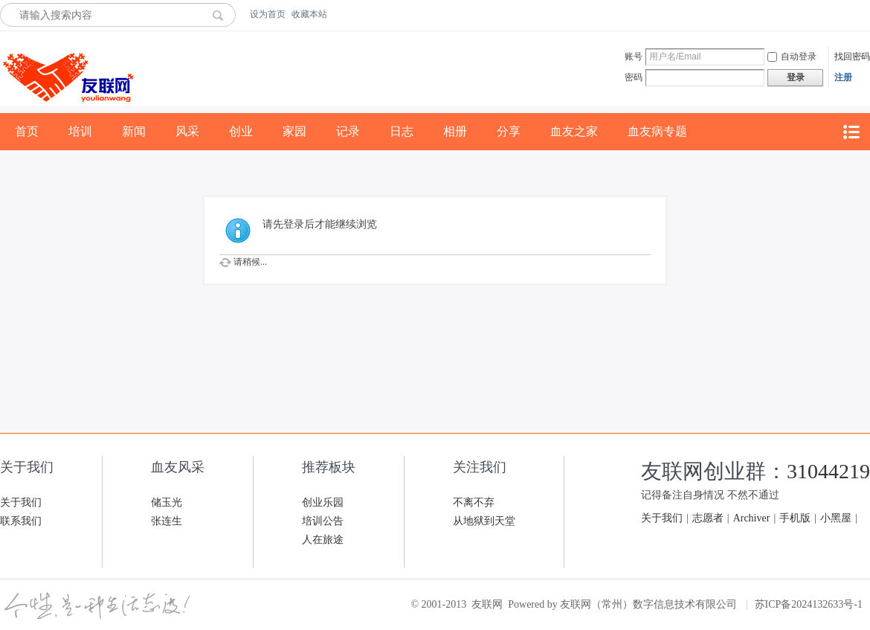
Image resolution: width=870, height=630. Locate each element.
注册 (843, 77)
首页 (27, 131)
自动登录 (791, 56)
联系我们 (21, 521)
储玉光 (166, 502)
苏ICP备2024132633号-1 (809, 604)
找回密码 (852, 56)
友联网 (487, 604)
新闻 (134, 131)
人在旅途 (323, 539)
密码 (633, 77)
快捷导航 (851, 132)
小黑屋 (835, 518)
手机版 (795, 518)
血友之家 (574, 131)
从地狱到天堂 (484, 521)
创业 (241, 131)
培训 (80, 131)
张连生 (166, 521)
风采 (187, 131)
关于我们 (21, 502)
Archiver (751, 518)
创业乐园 (323, 502)
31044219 (828, 471)
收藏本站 (309, 14)
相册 (455, 131)
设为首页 (268, 14)
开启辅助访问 (866, 14)
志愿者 (708, 518)
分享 (509, 131)
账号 (633, 56)
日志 (401, 131)
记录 (348, 131)
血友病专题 (657, 131)
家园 (294, 131)
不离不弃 (473, 502)
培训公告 (323, 521)
